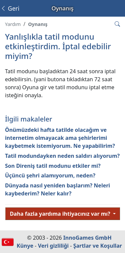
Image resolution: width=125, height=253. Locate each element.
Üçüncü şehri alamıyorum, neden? (50, 175)
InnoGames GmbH (87, 237)
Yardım (13, 24)
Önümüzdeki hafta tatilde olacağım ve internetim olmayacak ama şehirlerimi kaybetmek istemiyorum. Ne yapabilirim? (60, 137)
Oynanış (37, 24)
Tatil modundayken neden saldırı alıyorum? (62, 155)
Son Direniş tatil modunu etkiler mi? (53, 165)
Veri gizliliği (53, 245)
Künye (25, 245)
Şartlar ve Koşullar (97, 245)
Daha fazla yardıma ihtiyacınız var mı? (61, 213)
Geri (9, 8)
